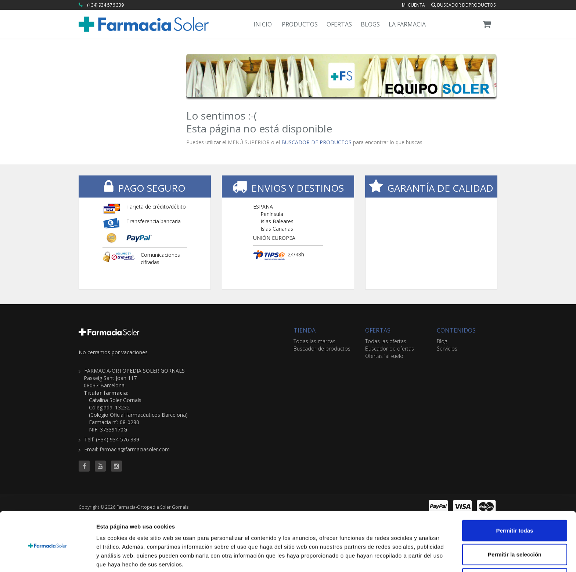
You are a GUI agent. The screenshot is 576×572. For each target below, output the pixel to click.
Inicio (262, 24)
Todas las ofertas (385, 341)
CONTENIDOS (456, 330)
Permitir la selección (514, 524)
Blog (442, 341)
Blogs (370, 24)
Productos (300, 24)
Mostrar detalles (397, 557)
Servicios (447, 348)
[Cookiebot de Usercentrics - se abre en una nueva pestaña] (47, 557)
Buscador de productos (463, 5)
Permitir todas (514, 500)
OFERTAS (377, 330)
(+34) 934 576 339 (105, 5)
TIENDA (305, 330)
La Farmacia (407, 24)
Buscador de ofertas (389, 348)
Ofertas (339, 24)
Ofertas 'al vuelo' (384, 355)
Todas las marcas (314, 341)
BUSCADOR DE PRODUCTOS (316, 142)
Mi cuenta (413, 5)
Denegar (515, 548)
